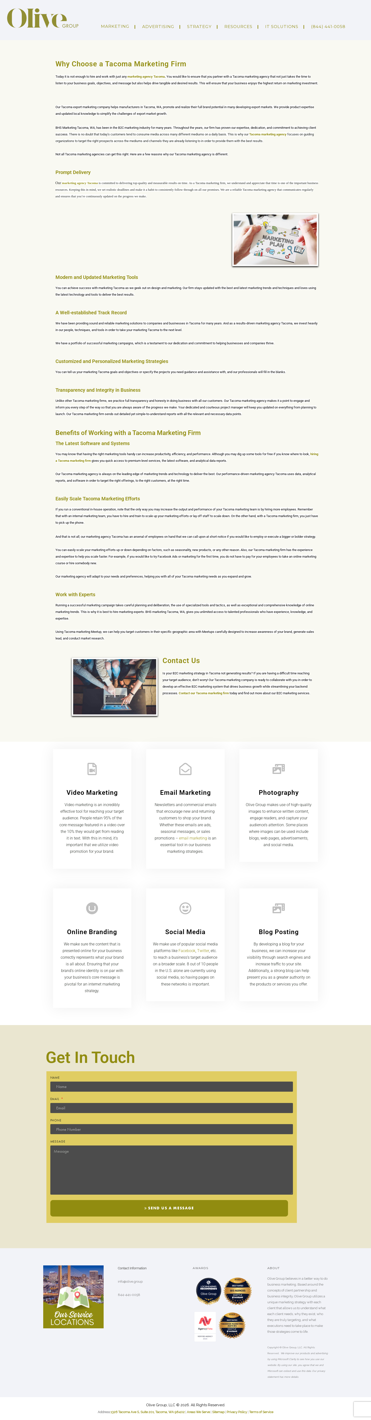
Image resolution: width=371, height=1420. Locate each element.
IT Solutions (281, 26)
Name (55, 1077)
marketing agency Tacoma (146, 76)
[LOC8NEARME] (209, 1286)
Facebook (187, 950)
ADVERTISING (158, 26)
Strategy (199, 26)
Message (57, 1141)
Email (55, 1099)
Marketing (115, 26)
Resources (238, 26)
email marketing (193, 838)
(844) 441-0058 (328, 26)
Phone (56, 1120)
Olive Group (208, 1294)
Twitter (203, 950)
